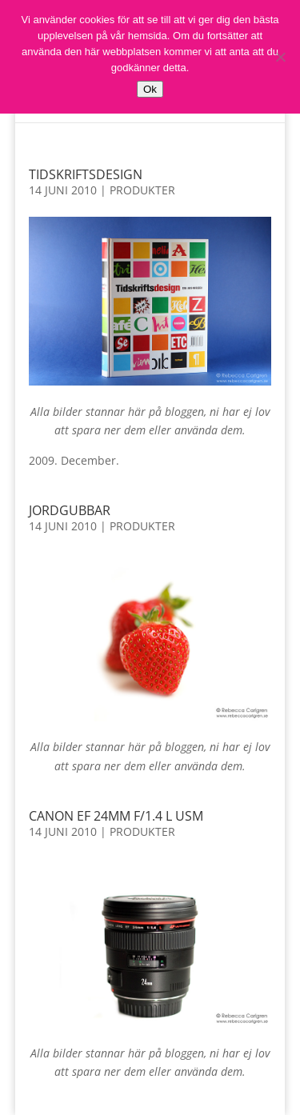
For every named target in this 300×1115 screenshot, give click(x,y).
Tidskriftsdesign (85, 174)
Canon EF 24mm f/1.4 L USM (116, 816)
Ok (150, 89)
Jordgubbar (69, 510)
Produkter (142, 190)
